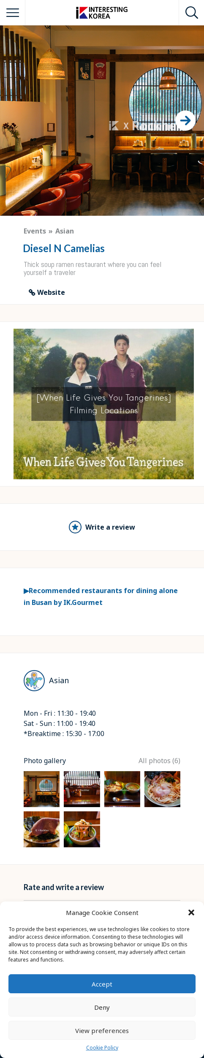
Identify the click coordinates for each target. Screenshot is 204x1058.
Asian (64, 231)
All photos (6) (159, 760)
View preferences (102, 1030)
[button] (191, 912)
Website (51, 292)
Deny (102, 1007)
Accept (102, 984)
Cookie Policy (102, 1047)
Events (35, 231)
